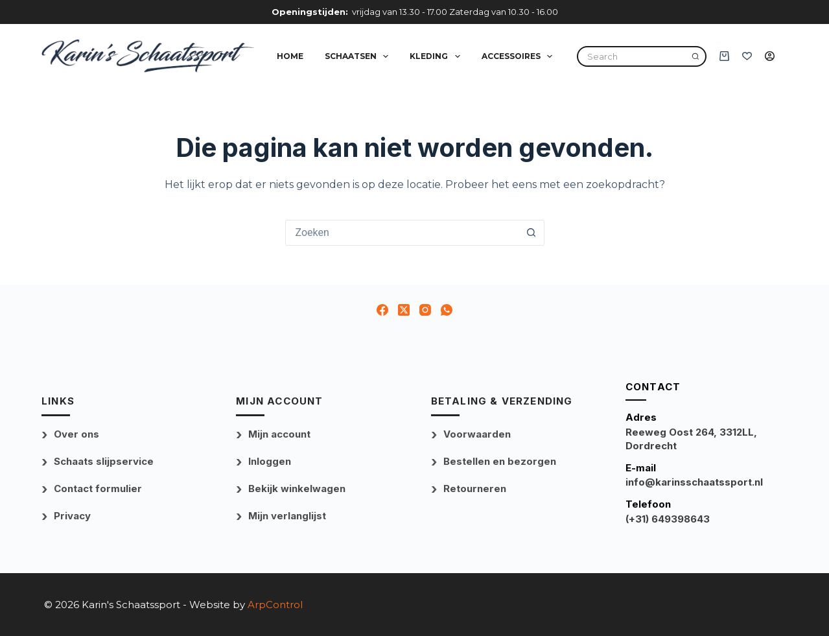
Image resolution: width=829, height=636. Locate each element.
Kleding (437, 56)
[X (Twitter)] (404, 310)
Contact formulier (98, 488)
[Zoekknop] (531, 232)
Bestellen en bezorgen (499, 461)
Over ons (76, 434)
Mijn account (279, 434)
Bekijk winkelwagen (296, 488)
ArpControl (275, 604)
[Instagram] (425, 310)
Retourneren (474, 488)
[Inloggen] (770, 56)
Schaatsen (359, 56)
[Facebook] (382, 310)
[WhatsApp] (446, 310)
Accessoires (519, 56)
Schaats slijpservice (104, 461)
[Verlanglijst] (747, 56)
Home (290, 56)
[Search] (695, 56)
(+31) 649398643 (667, 519)
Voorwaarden (477, 434)
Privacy (72, 516)
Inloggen (269, 461)
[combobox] (402, 233)
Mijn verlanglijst (287, 516)
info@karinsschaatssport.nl (694, 482)
